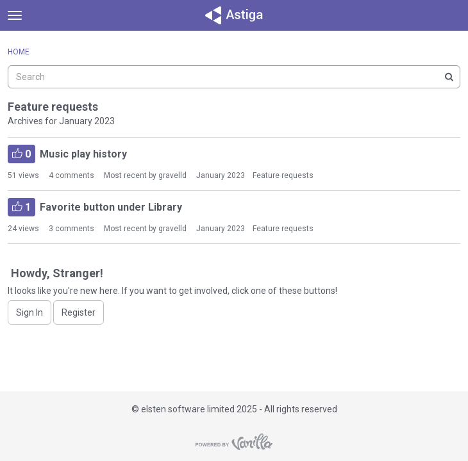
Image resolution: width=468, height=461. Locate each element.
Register (79, 312)
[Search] (448, 76)
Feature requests (283, 175)
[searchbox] (234, 76)
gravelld (172, 175)
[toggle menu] (15, 15)
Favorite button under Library (95, 207)
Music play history (67, 154)
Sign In (29, 312)
